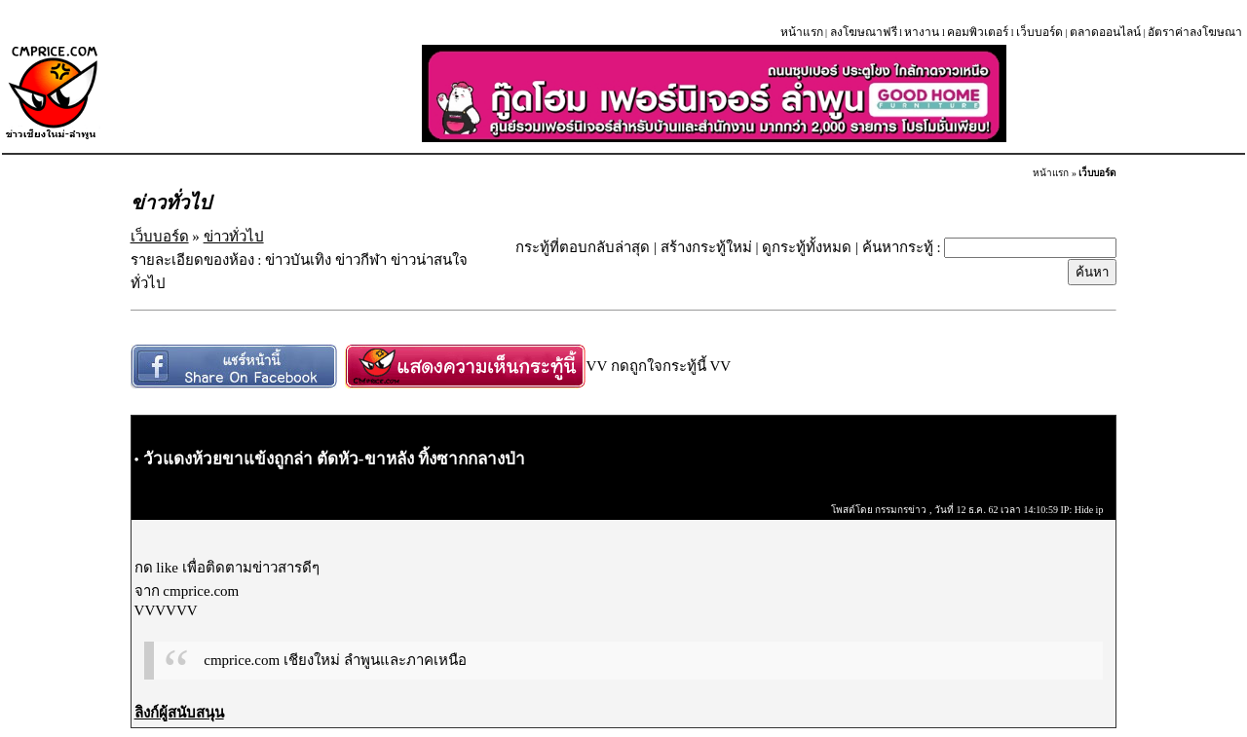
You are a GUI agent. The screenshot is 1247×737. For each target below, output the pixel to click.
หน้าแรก (801, 32)
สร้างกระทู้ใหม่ (706, 247)
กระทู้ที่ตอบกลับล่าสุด (582, 247)
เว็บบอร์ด (1039, 32)
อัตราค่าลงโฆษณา (1195, 32)
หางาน (921, 32)
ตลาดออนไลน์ (1105, 32)
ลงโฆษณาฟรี (863, 32)
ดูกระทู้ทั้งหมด (806, 247)
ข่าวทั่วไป (234, 236)
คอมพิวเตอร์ (977, 32)
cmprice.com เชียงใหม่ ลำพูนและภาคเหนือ (335, 660)
